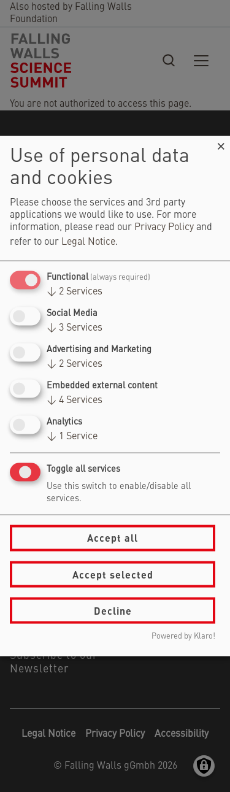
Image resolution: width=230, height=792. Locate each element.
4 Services (74, 400)
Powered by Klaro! (183, 636)
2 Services (74, 291)
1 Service (72, 437)
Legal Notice (88, 242)
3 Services (74, 327)
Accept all (112, 537)
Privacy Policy (164, 227)
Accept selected (112, 573)
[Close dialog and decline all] (221, 143)
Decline (113, 610)
